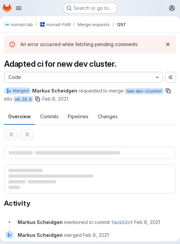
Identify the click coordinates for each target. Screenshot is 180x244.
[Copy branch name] (168, 91)
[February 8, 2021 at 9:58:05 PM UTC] (147, 222)
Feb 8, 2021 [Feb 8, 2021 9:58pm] (55, 99)
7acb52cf (122, 222)
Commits (49, 116)
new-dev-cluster (144, 91)
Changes (108, 116)
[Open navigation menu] (18, 8)
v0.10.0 (23, 99)
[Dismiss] (168, 44)
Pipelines (78, 116)
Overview (19, 116)
